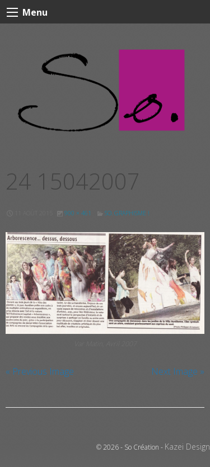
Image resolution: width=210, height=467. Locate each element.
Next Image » (177, 371)
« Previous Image (40, 371)
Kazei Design (187, 446)
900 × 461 (77, 213)
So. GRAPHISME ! (127, 213)
